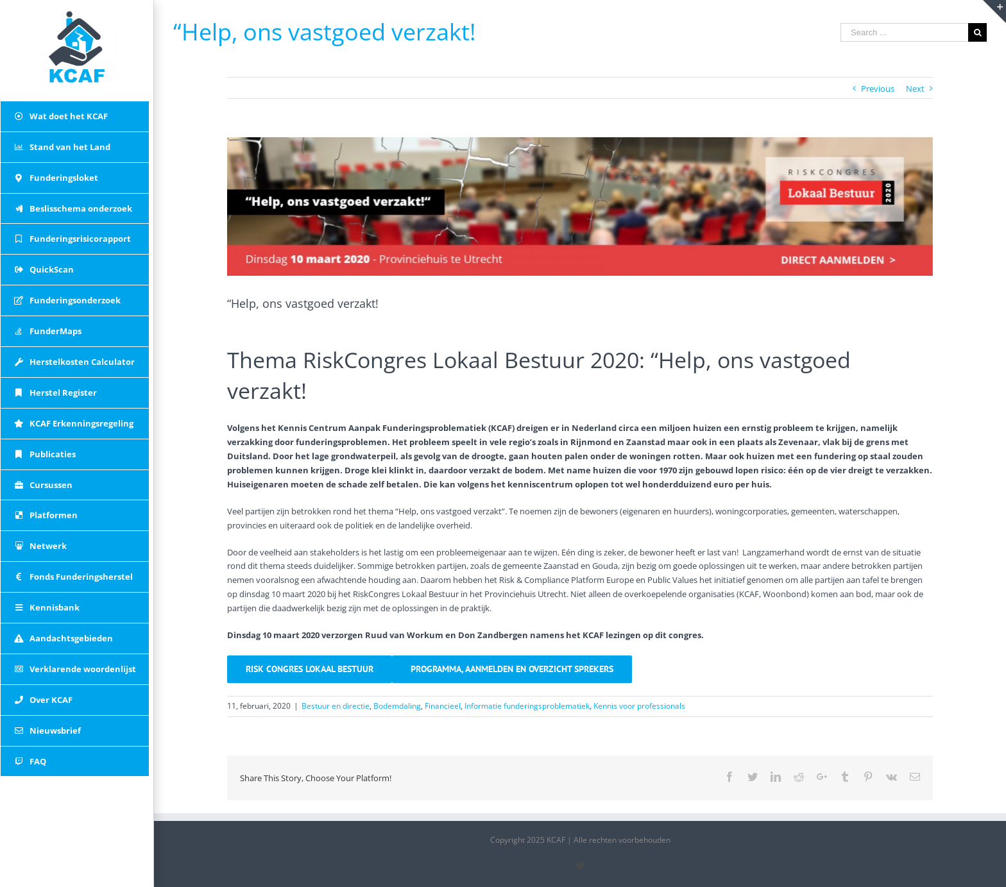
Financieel (443, 705)
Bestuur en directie (336, 705)
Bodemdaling (397, 705)
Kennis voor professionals (639, 705)
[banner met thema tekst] (580, 206)
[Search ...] (904, 32)
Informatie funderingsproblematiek (527, 705)
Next (915, 88)
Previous (877, 88)
